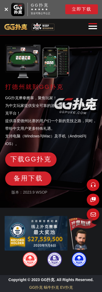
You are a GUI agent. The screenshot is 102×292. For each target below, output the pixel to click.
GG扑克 (36, 287)
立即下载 (81, 9)
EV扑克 (66, 287)
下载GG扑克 (30, 159)
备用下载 (28, 178)
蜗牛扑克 (51, 287)
